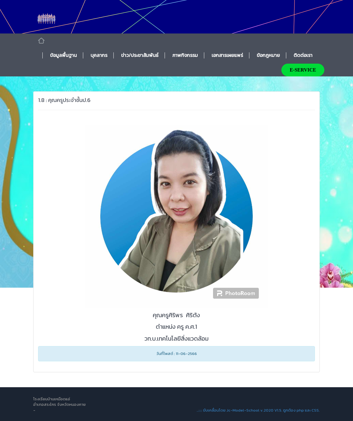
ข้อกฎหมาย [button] (268, 55)
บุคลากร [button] (99, 55)
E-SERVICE (303, 69)
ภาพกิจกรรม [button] (185, 55)
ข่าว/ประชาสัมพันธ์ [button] (140, 55)
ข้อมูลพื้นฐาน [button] (63, 55)
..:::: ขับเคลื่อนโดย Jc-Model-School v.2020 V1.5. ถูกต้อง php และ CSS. (258, 410)
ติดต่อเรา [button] (303, 55)
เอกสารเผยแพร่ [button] (227, 55)
